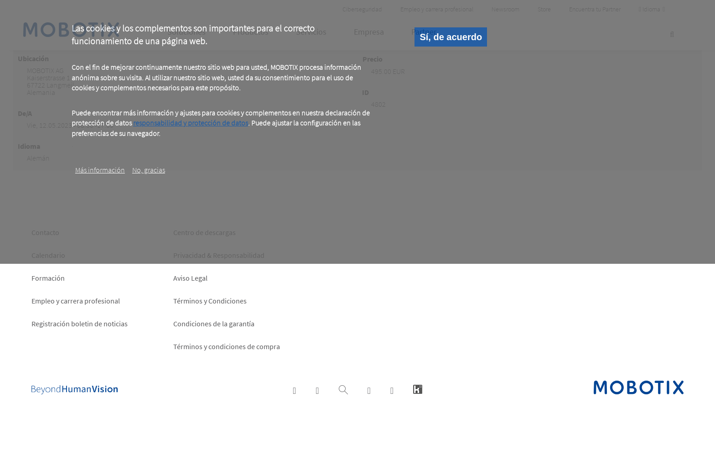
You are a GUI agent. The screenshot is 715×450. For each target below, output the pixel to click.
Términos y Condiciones (210, 300)
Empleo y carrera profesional (75, 300)
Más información (100, 169)
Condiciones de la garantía (213, 323)
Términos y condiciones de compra (226, 346)
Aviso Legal (190, 278)
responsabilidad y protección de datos (190, 122)
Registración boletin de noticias (79, 323)
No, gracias (148, 169)
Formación (48, 278)
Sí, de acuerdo (451, 37)
